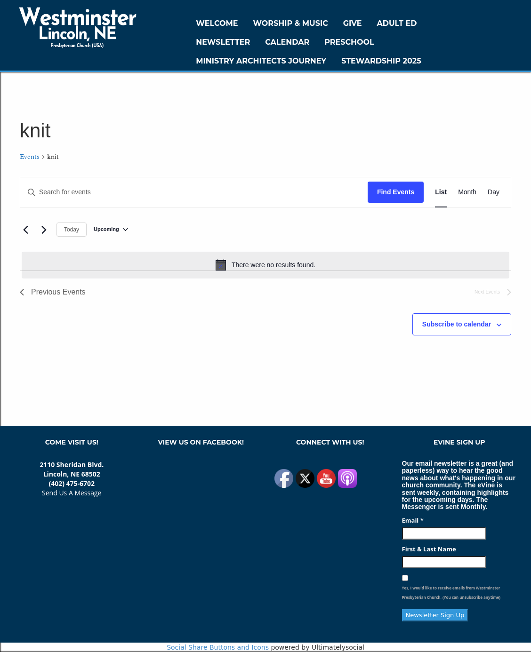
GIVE (352, 23)
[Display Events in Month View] (467, 192)
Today (71, 229)
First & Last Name (429, 549)
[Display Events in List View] (441, 192)
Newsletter (223, 42)
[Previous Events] (25, 229)
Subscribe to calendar (456, 324)
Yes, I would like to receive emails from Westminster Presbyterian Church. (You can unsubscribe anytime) (451, 592)
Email (413, 520)
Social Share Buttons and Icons (218, 647)
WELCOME (217, 23)
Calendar (287, 42)
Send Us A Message (71, 492)
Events (30, 157)
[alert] (265, 265)
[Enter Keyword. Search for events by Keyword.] (194, 192)
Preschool (349, 42)
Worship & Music (290, 23)
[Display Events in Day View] (493, 192)
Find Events (395, 192)
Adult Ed (397, 23)
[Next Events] (43, 229)
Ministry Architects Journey (261, 60)
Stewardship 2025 (381, 60)
